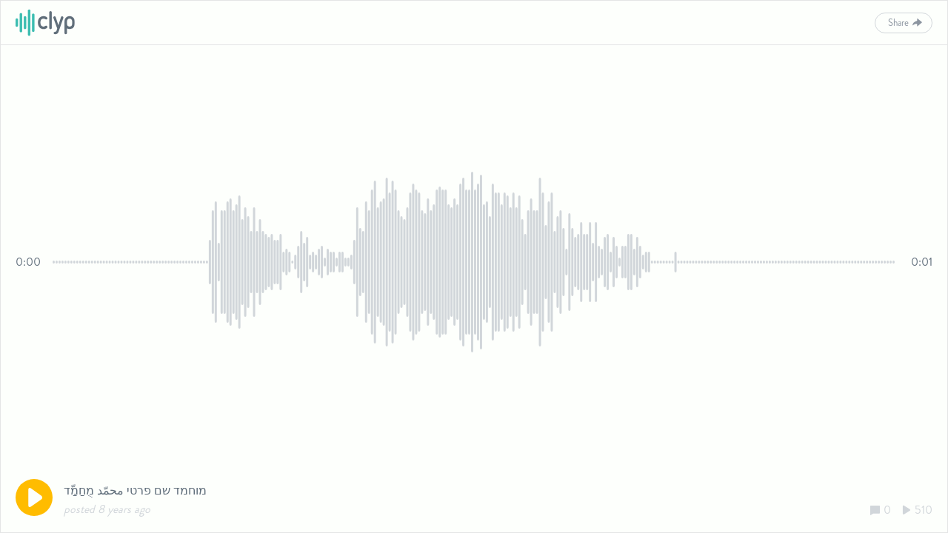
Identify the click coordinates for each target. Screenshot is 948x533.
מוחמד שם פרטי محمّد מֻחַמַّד (135, 490)
